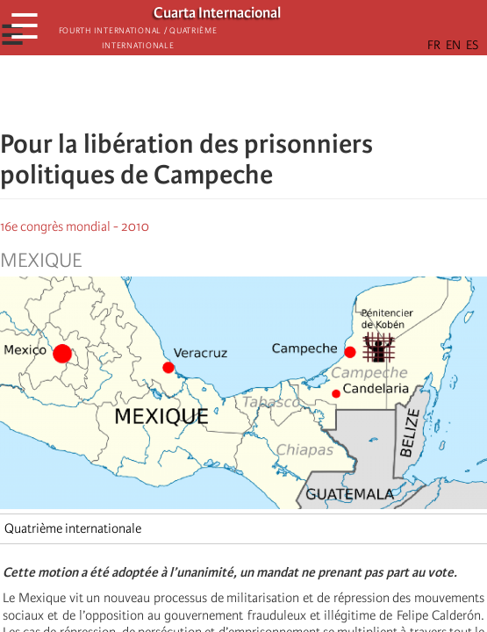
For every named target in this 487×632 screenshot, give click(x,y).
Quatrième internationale (72, 528)
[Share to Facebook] (195, 92)
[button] (293, 92)
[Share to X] (219, 92)
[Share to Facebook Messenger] (244, 92)
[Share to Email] (268, 92)
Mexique (41, 260)
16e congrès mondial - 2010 (74, 226)
